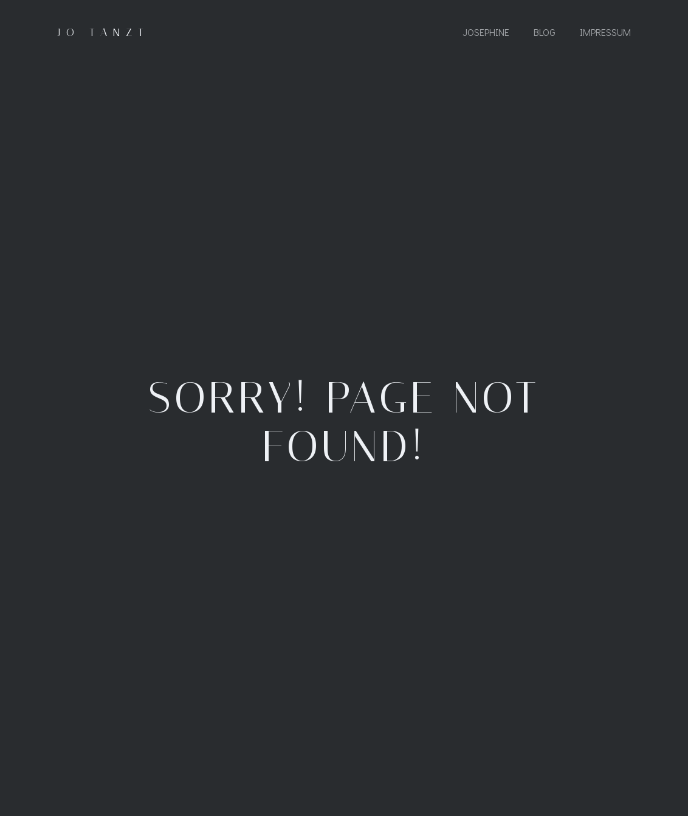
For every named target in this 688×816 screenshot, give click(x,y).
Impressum (605, 32)
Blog (545, 32)
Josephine (486, 32)
